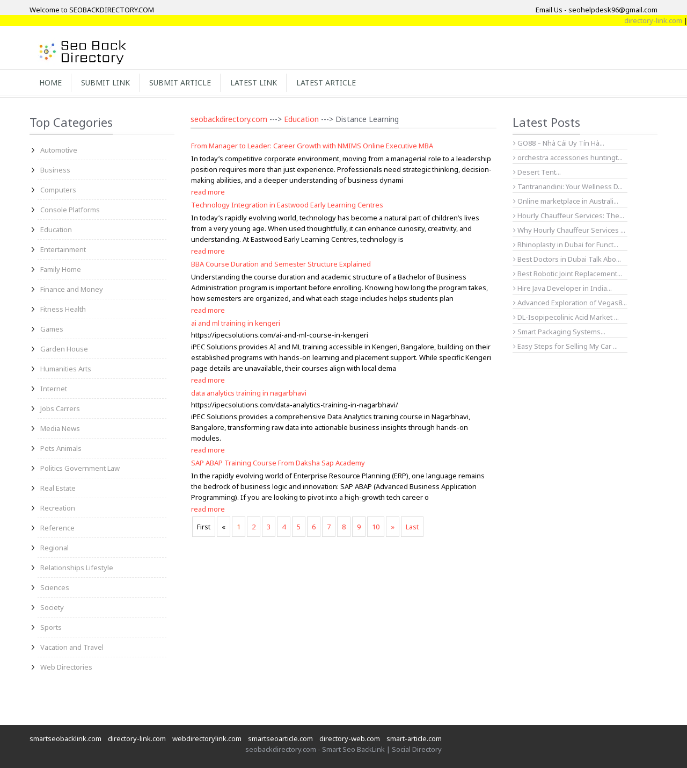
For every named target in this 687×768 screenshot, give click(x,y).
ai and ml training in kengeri (235, 323)
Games (51, 329)
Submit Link (105, 82)
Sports (51, 627)
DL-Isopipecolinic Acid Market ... (566, 317)
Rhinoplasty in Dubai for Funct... (565, 244)
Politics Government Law (80, 468)
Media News (60, 428)
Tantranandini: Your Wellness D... (568, 186)
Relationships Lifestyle (76, 567)
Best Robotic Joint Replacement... (567, 273)
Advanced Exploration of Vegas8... (570, 302)
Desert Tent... (537, 172)
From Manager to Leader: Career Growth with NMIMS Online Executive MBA (312, 145)
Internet (53, 388)
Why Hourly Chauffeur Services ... (569, 230)
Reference (57, 528)
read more (208, 192)
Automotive (58, 150)
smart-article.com (414, 738)
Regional (54, 547)
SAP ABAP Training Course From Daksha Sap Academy (278, 463)
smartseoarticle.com (280, 738)
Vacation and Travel (72, 647)
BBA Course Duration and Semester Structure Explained (281, 264)
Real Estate (58, 488)
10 (375, 527)
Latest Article (326, 82)
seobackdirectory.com (229, 119)
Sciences (54, 587)
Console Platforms (70, 209)
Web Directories (66, 667)
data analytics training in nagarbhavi (248, 393)
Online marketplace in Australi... (565, 201)
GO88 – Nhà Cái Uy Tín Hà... (558, 143)
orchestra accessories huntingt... (568, 157)
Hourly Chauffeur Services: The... (568, 215)
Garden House (64, 349)
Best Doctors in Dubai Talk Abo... (567, 259)
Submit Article (180, 82)
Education (56, 229)
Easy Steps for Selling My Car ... (565, 346)
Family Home (60, 269)
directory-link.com (137, 738)
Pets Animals (61, 448)
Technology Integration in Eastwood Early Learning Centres (287, 205)
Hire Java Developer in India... (562, 288)
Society (52, 607)
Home (50, 82)
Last (412, 527)
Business (55, 170)
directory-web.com (349, 738)
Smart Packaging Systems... (559, 331)
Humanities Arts (65, 369)
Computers (58, 190)
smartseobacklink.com (65, 738)
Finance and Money (71, 289)
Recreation (57, 508)
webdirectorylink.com (207, 738)
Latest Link (253, 82)
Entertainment (63, 249)
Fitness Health (63, 309)
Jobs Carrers (60, 408)
